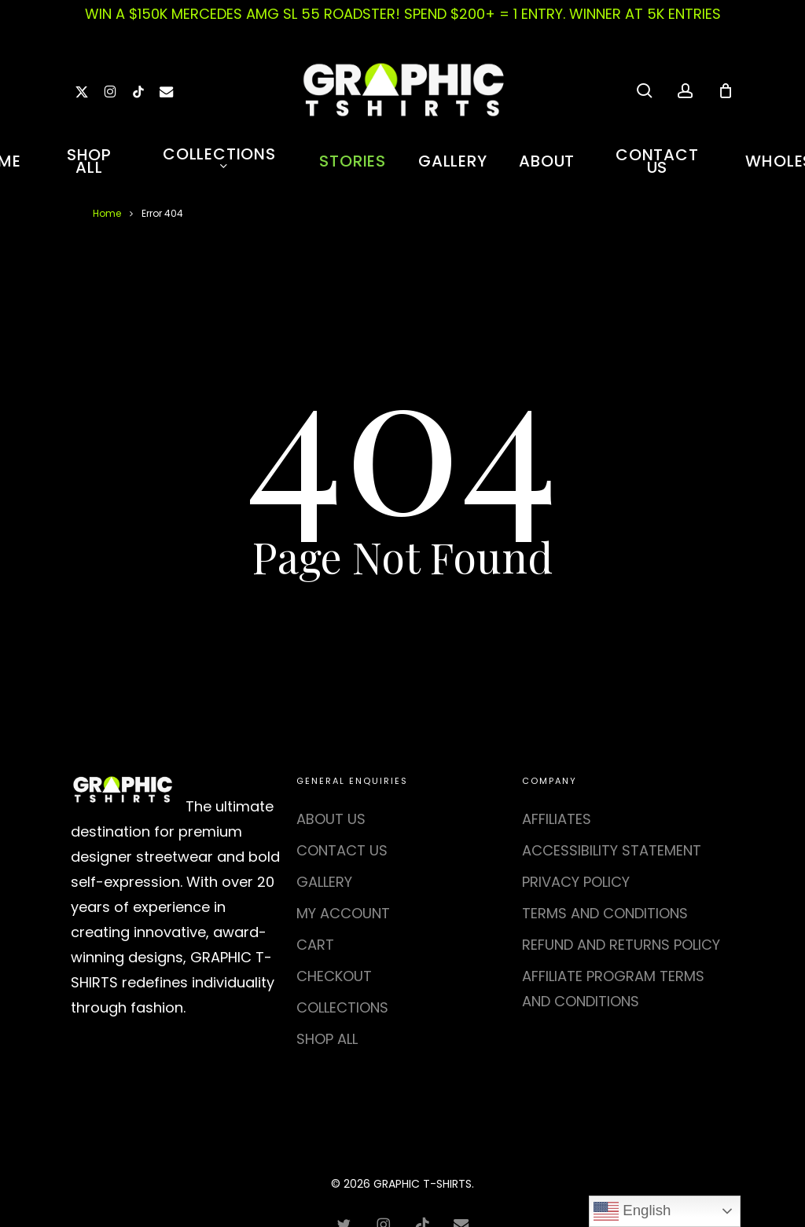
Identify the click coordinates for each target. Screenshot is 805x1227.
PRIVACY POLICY (576, 882)
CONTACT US (342, 850)
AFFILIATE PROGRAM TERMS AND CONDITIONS (613, 988)
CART (315, 944)
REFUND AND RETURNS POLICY (621, 944)
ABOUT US (331, 819)
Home (107, 213)
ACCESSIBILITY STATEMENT (611, 850)
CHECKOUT (334, 976)
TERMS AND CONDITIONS (605, 913)
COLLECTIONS (342, 1007)
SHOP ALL (327, 1039)
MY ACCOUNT (343, 913)
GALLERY (324, 882)
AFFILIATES (556, 819)
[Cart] (725, 90)
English (632, 1211)
